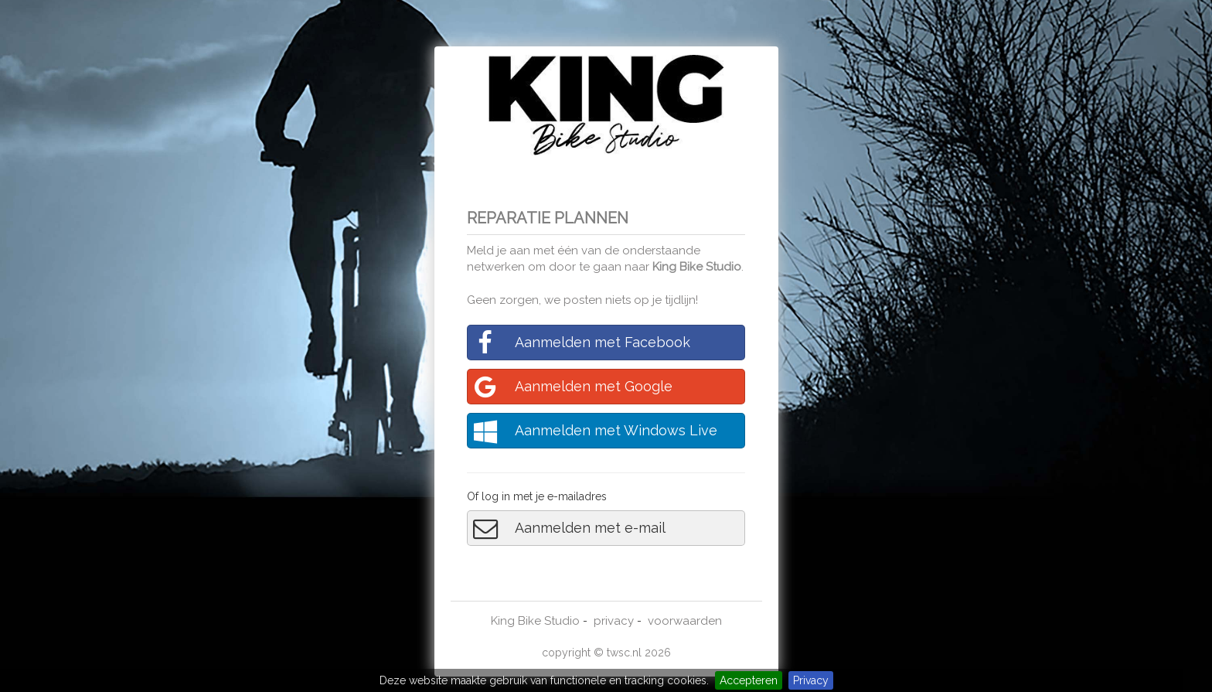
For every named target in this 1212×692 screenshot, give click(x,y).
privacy (614, 621)
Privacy (811, 680)
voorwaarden (685, 621)
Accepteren (749, 680)
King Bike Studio (696, 267)
